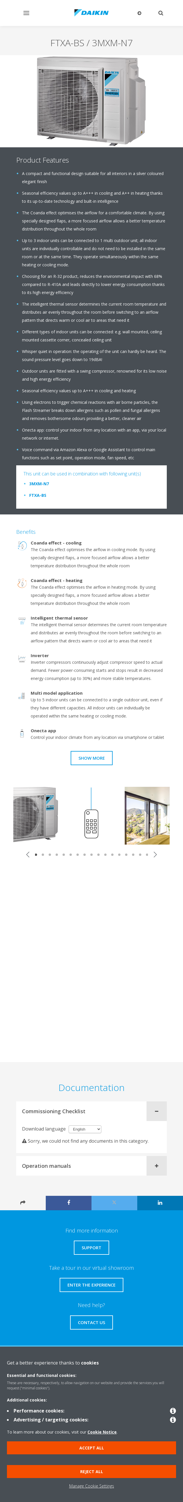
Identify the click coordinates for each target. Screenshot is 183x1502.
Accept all (91, 1448)
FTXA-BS (37, 495)
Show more (91, 758)
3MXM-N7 (39, 483)
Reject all (91, 1471)
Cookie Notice (102, 1432)
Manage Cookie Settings (91, 1486)
